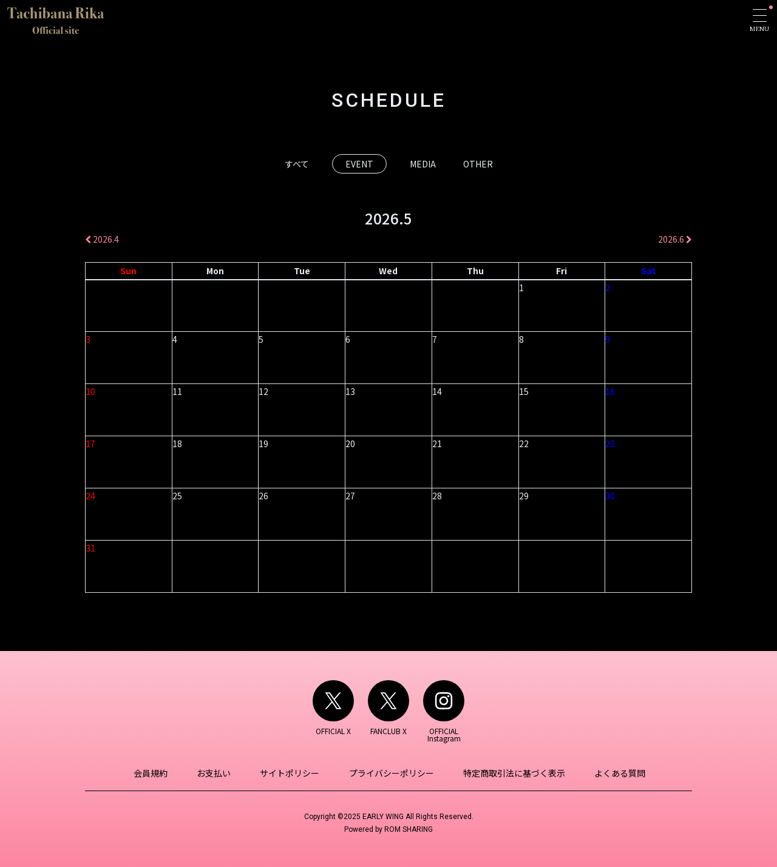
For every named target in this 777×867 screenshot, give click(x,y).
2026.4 (102, 239)
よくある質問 (614, 773)
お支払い (217, 773)
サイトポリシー (291, 773)
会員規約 (155, 773)
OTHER (478, 164)
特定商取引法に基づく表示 (511, 773)
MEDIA (423, 164)
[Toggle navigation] (759, 20)
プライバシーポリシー (390, 773)
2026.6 (675, 239)
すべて (297, 164)
